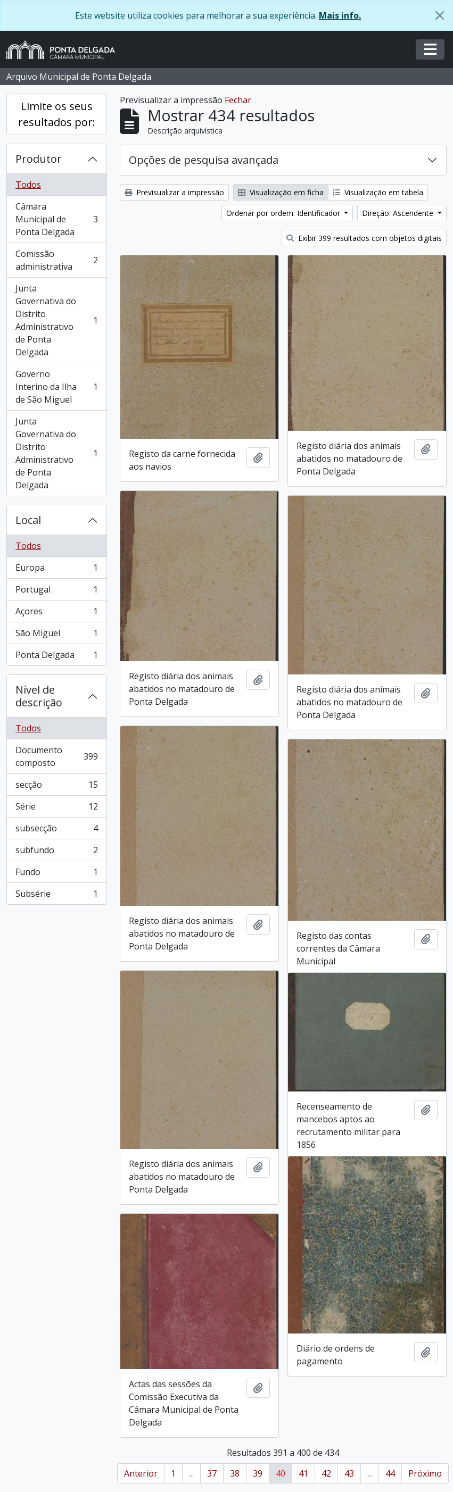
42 (326, 1473)
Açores (56, 613)
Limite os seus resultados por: (56, 114)
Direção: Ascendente (398, 213)
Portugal (56, 592)
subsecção (56, 830)
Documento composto (56, 756)
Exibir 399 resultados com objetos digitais (364, 238)
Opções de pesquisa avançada (203, 160)
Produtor (38, 159)
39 (257, 1473)
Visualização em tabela (378, 192)
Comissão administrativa (56, 260)
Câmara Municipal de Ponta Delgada (56, 219)
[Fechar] (439, 15)
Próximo (425, 1473)
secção (56, 787)
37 (212, 1473)
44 (390, 1473)
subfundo (56, 852)
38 (235, 1473)
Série (56, 809)
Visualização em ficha (281, 192)
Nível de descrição (38, 696)
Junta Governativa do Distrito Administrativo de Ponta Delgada (56, 320)
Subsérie (56, 895)
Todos (28, 184)
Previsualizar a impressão (174, 192)
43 (349, 1473)
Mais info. (340, 15)
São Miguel (56, 635)
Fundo (56, 874)
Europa (56, 570)
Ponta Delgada (56, 656)
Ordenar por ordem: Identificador (284, 213)
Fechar (238, 100)
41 (303, 1473)
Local (28, 520)
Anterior (141, 1473)
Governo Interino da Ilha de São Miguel (56, 386)
